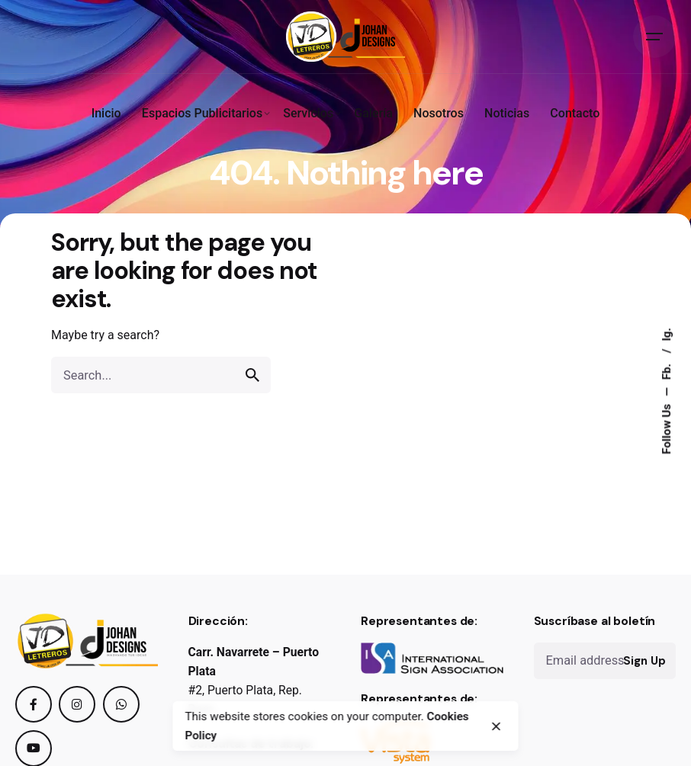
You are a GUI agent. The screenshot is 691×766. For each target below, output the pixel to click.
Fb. (666, 370)
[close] (496, 726)
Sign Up (644, 660)
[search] (252, 375)
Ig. (666, 334)
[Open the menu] (654, 36)
